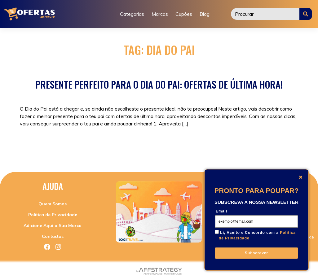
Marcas (160, 14)
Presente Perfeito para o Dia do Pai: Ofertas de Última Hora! (159, 84)
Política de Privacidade (52, 214)
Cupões (183, 14)
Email (221, 211)
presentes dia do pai (226, 143)
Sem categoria (104, 143)
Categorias (132, 14)
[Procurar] (265, 14)
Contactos (53, 236)
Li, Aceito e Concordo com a (257, 235)
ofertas (169, 143)
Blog (205, 14)
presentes (190, 143)
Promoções (73, 143)
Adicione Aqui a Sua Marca (53, 225)
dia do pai (148, 143)
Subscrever (256, 253)
